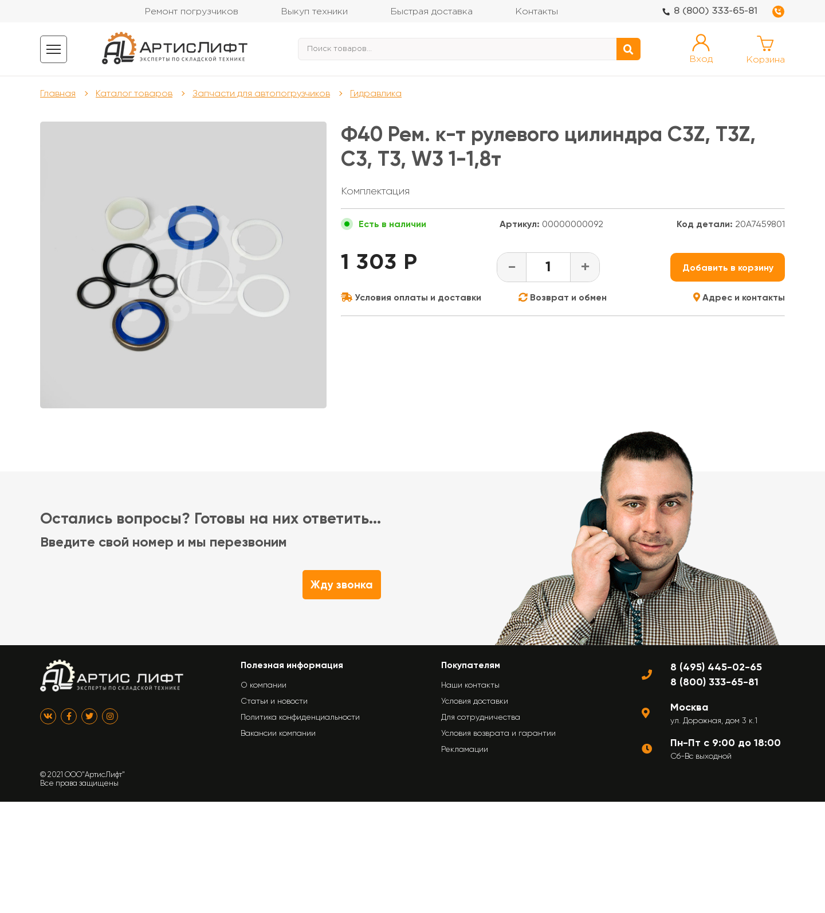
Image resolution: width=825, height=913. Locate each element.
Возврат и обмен (562, 297)
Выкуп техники (314, 11)
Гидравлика (376, 93)
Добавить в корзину (727, 267)
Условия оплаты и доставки (411, 297)
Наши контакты (470, 684)
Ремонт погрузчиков (191, 11)
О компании (263, 684)
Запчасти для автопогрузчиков (261, 93)
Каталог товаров (134, 93)
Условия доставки (474, 700)
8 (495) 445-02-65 (716, 667)
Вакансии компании (278, 733)
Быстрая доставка (431, 11)
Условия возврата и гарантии (498, 733)
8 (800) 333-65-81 (715, 11)
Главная (58, 93)
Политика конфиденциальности (300, 716)
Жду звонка (342, 584)
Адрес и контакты (739, 297)
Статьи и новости (274, 700)
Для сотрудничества (480, 716)
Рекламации (464, 749)
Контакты (536, 11)
